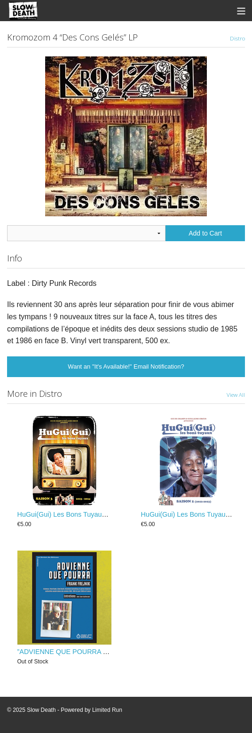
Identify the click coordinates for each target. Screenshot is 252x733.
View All (236, 394)
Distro (237, 38)
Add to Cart (205, 233)
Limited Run (107, 710)
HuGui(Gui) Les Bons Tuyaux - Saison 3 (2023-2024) (96, 514)
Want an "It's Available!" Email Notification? (126, 366)
